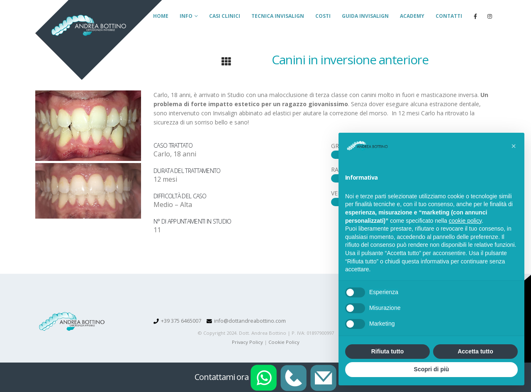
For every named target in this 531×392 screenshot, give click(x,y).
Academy (412, 15)
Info (186, 15)
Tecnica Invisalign (277, 15)
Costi (323, 15)
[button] (513, 146)
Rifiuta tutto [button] (387, 351)
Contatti (449, 15)
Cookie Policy (284, 342)
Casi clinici (224, 15)
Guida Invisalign (365, 15)
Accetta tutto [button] (475, 351)
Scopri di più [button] (431, 369)
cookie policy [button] (465, 220)
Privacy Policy (247, 342)
